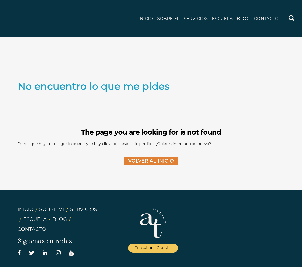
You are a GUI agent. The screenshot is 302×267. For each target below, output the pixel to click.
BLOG (59, 219)
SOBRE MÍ (51, 209)
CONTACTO (31, 229)
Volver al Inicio (151, 161)
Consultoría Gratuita (153, 248)
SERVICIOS (83, 209)
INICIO (25, 209)
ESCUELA (35, 219)
